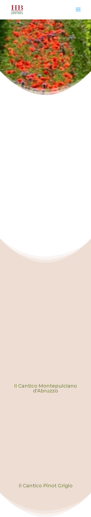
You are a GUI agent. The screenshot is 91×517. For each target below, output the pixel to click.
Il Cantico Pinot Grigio (46, 486)
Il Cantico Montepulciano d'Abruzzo (45, 388)
